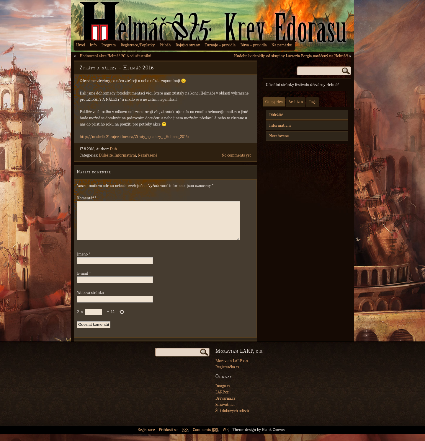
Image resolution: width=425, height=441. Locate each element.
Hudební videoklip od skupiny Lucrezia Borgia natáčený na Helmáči (291, 55)
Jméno (83, 261)
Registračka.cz (227, 374)
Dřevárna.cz (225, 405)
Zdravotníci (225, 411)
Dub (113, 149)
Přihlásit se (168, 436)
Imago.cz (223, 393)
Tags (312, 101)
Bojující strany (188, 45)
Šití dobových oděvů (232, 417)
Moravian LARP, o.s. (232, 367)
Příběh (165, 45)
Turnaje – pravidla (220, 45)
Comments (205, 436)
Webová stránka (90, 299)
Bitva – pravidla (253, 45)
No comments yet (236, 155)
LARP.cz (222, 399)
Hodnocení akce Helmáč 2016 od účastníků (115, 55)
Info (93, 45)
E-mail (84, 280)
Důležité (106, 155)
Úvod (80, 45)
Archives (296, 101)
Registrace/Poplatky (138, 45)
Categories (274, 101)
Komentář (87, 198)
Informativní (125, 155)
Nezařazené (148, 155)
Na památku (282, 45)
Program (108, 45)
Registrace (146, 436)
